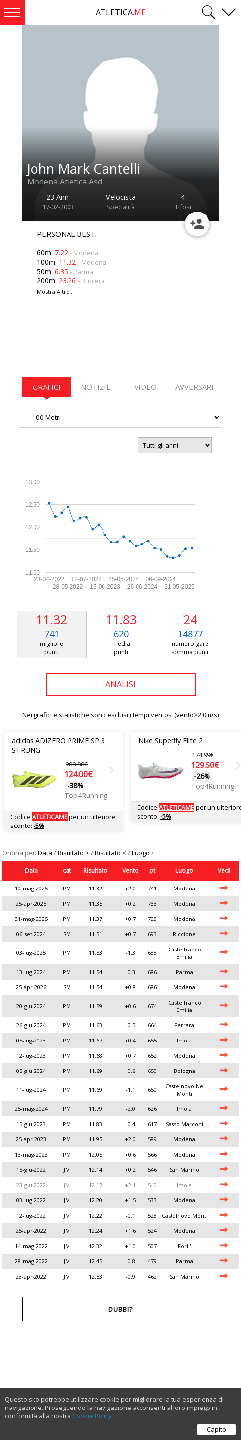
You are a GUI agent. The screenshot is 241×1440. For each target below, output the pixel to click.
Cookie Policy (92, 1415)
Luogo (141, 852)
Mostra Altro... (55, 291)
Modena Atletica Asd (64, 181)
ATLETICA (121, 12)
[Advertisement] (101, 342)
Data (46, 852)
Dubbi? (120, 1309)
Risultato (95, 870)
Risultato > (74, 852)
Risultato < (111, 852)
